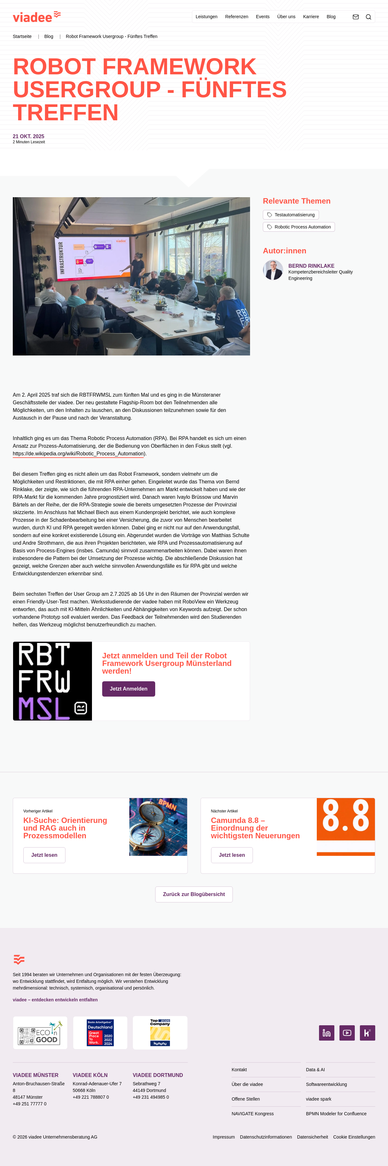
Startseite (23, 36)
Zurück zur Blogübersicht (194, 894)
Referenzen (236, 16)
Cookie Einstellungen (354, 1137)
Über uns (286, 16)
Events (263, 16)
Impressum (224, 1137)
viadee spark (318, 1099)
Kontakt (239, 1069)
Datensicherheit (312, 1137)
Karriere (311, 16)
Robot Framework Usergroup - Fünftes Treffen (111, 36)
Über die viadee (247, 1084)
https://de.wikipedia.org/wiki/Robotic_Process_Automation (78, 453)
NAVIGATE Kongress (253, 1113)
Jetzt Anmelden (129, 688)
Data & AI (315, 1069)
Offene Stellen (246, 1099)
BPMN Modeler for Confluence (336, 1113)
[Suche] (368, 17)
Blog (331, 16)
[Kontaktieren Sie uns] (355, 17)
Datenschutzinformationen (266, 1137)
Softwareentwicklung (326, 1084)
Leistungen (207, 16)
